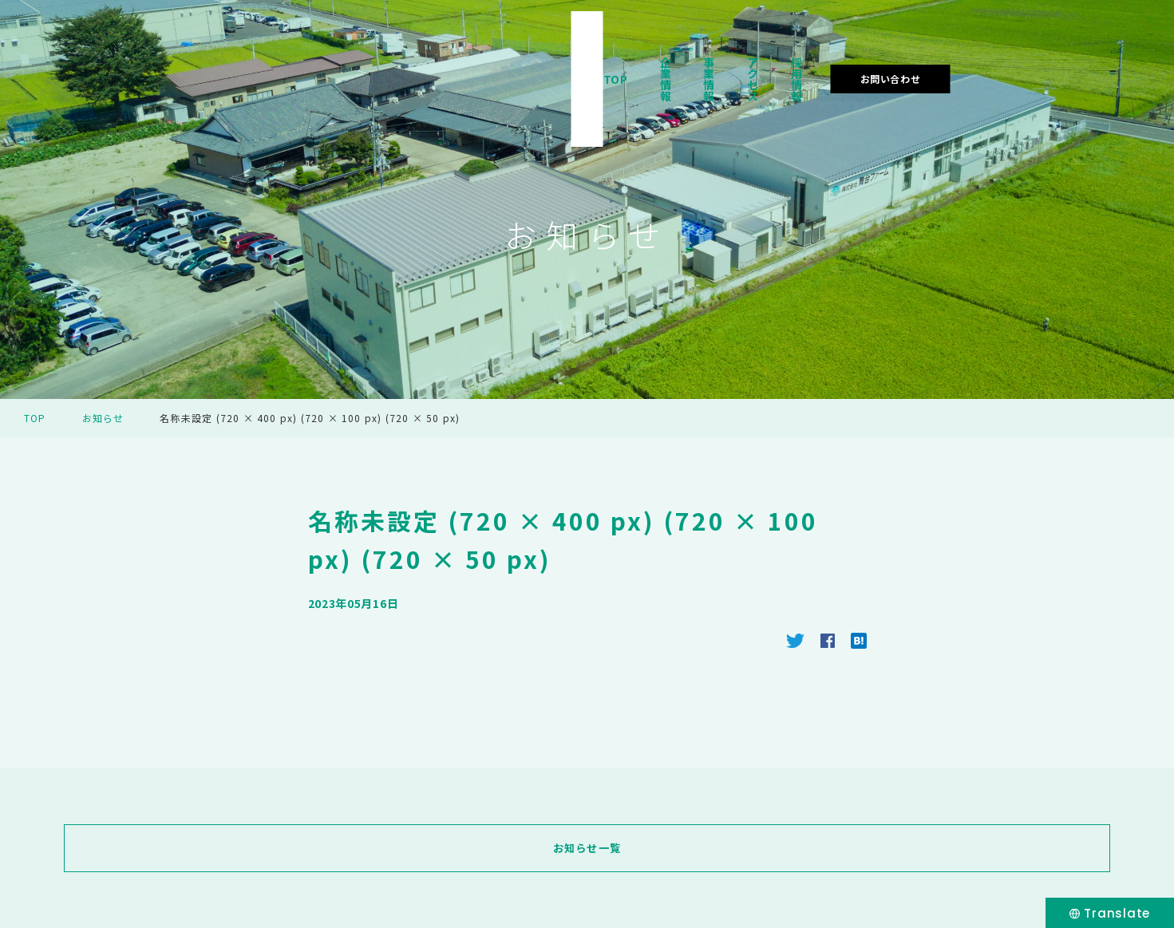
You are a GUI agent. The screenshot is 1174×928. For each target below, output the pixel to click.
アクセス (871, 59)
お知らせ (103, 418)
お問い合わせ (1060, 58)
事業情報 (792, 59)
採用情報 (949, 59)
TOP (646, 59)
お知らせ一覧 (586, 848)
